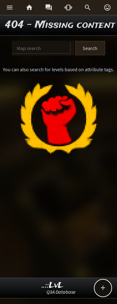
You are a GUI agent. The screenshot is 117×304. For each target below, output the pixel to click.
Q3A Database (61, 292)
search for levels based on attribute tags (71, 69)
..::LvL (52, 285)
